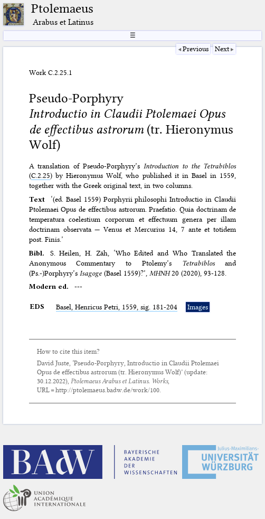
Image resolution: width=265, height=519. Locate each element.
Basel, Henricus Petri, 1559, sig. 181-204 (116, 307)
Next (222, 48)
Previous (196, 48)
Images (197, 307)
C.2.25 (40, 175)
